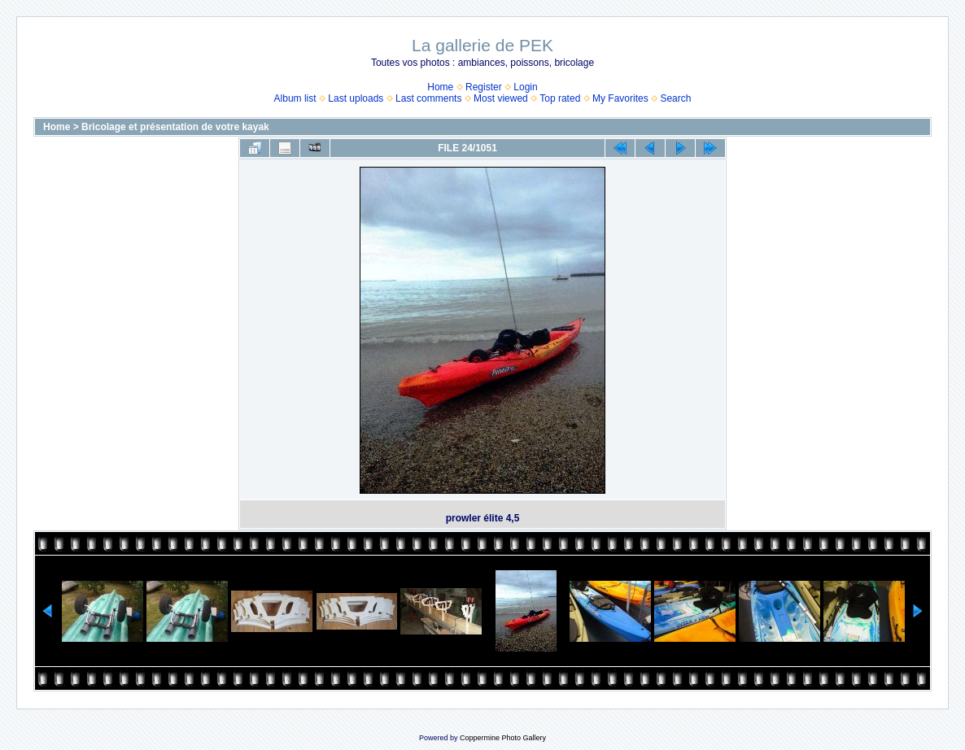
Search (675, 98)
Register (483, 87)
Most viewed (501, 98)
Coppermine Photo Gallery (503, 738)
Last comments (428, 98)
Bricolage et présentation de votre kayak (175, 127)
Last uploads (355, 98)
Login (525, 87)
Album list (295, 98)
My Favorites (620, 98)
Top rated (559, 98)
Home (440, 87)
